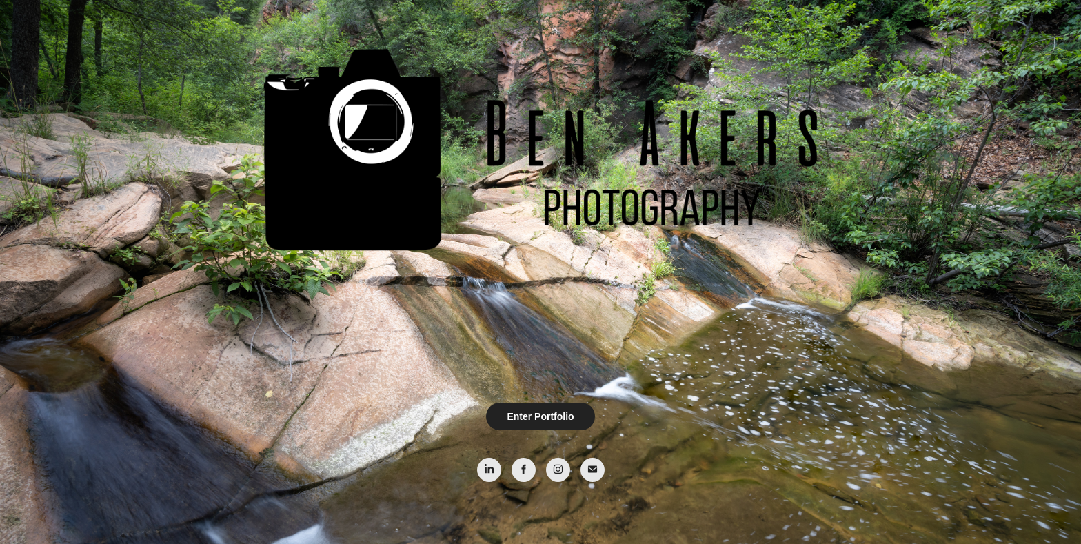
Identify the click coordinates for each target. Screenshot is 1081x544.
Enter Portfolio (540, 416)
